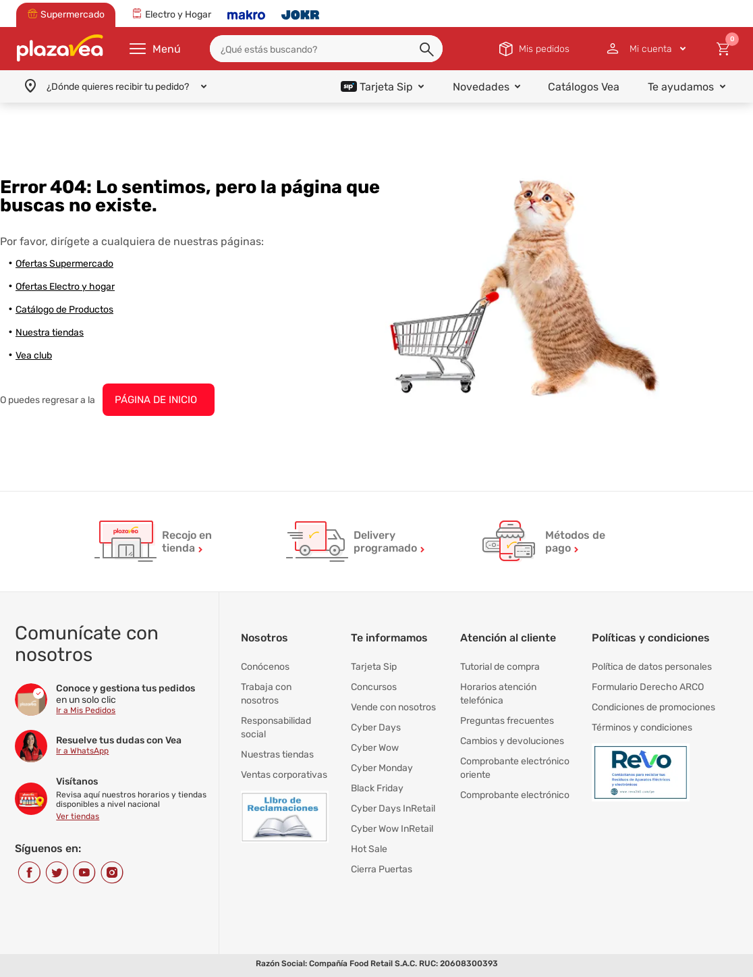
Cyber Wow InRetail (392, 829)
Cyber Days (376, 727)
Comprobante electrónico (514, 795)
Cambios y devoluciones (512, 741)
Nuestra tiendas (50, 332)
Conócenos (265, 666)
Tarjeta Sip (374, 666)
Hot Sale (369, 849)
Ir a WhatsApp (82, 751)
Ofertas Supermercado (64, 263)
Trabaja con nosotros (266, 693)
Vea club (34, 355)
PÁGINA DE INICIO (156, 400)
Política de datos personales (652, 666)
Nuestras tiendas (277, 754)
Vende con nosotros (393, 707)
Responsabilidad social (276, 727)
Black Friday (377, 788)
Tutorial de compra (500, 666)
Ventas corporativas (284, 775)
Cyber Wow (375, 748)
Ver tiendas (77, 816)
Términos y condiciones (642, 727)
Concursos (374, 687)
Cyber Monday (382, 768)
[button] (428, 50)
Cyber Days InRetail (393, 808)
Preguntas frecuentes (507, 721)
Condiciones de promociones (653, 707)
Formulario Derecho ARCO (648, 687)
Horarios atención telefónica (498, 693)
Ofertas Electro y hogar (65, 286)
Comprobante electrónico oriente (514, 768)
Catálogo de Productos (64, 309)
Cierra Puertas (381, 869)
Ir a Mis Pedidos (85, 710)
